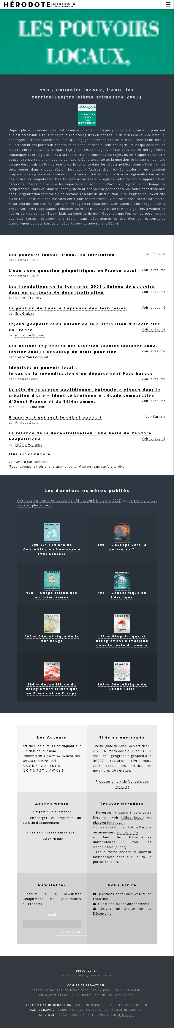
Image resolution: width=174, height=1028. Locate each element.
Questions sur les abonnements (123, 904)
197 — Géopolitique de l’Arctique (122, 592)
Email (52, 914)
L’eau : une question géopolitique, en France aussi (73, 270)
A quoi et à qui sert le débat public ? (55, 417)
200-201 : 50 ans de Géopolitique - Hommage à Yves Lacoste (51, 547)
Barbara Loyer (27, 379)
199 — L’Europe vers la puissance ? (122, 544)
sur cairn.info (127, 832)
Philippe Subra (27, 423)
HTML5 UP (126, 1014)
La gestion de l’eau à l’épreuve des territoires (68, 308)
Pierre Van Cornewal (31, 357)
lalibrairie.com (132, 817)
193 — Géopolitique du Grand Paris (122, 684)
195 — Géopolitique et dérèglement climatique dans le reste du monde (122, 638)
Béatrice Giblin (27, 260)
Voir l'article (155, 417)
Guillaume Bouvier (30, 335)
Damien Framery (28, 298)
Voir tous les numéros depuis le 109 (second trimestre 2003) (69, 500)
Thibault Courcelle (30, 407)
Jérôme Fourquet (28, 444)
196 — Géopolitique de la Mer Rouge (52, 636)
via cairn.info (53, 839)
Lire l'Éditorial (154, 254)
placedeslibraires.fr (108, 822)
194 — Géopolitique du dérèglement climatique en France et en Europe (52, 686)
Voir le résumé (153, 270)
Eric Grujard (24, 313)
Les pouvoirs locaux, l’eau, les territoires (62, 254)
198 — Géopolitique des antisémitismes (51, 592)
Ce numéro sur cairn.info (29, 462)
